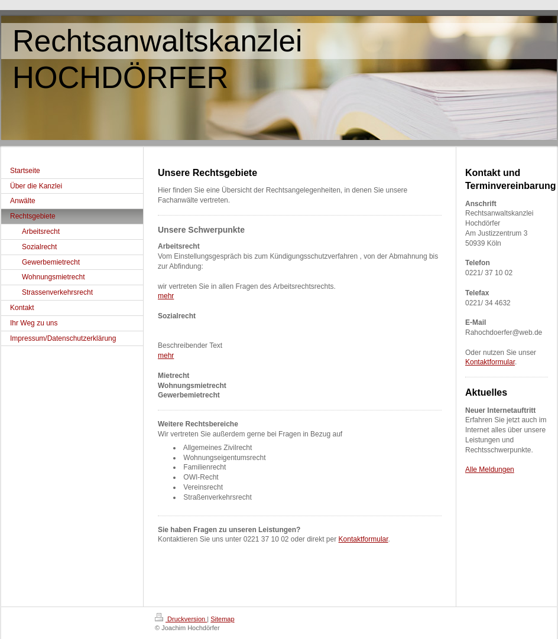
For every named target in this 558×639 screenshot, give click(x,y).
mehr (166, 296)
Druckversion (181, 618)
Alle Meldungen (489, 469)
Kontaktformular (363, 539)
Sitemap (222, 618)
